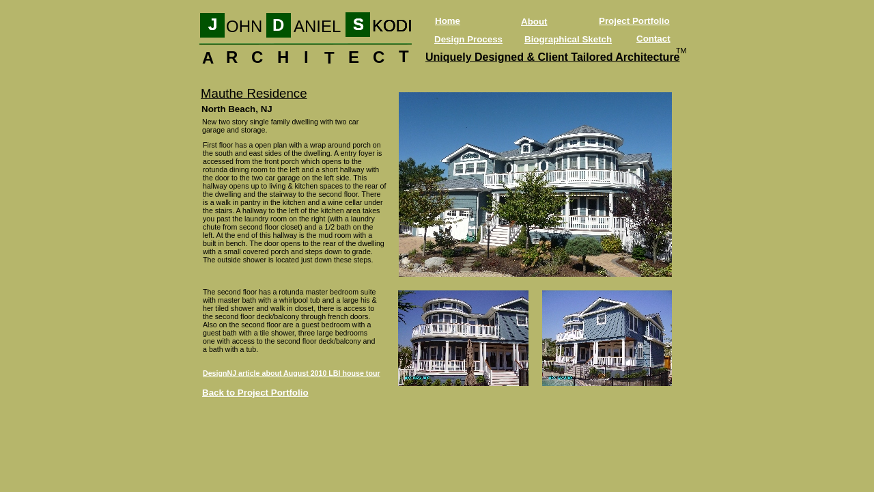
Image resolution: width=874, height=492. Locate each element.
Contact (653, 38)
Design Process (468, 39)
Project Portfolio (634, 21)
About (534, 21)
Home (447, 21)
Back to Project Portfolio (255, 392)
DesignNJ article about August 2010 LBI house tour (291, 373)
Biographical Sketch (568, 39)
